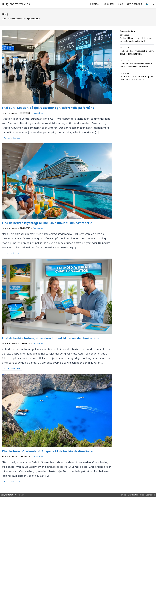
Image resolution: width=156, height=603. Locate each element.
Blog (120, 3)
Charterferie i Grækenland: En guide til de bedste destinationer (136, 78)
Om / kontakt (134, 3)
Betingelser (150, 495)
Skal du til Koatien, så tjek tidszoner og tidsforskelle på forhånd (136, 39)
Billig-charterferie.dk (16, 4)
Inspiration (38, 113)
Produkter (108, 3)
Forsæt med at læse (12, 138)
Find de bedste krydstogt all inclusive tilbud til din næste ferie (137, 52)
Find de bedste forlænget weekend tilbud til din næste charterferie (136, 65)
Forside (94, 3)
